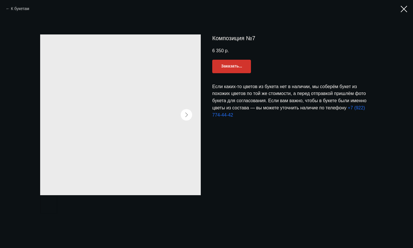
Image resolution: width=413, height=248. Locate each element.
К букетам (20, 8)
